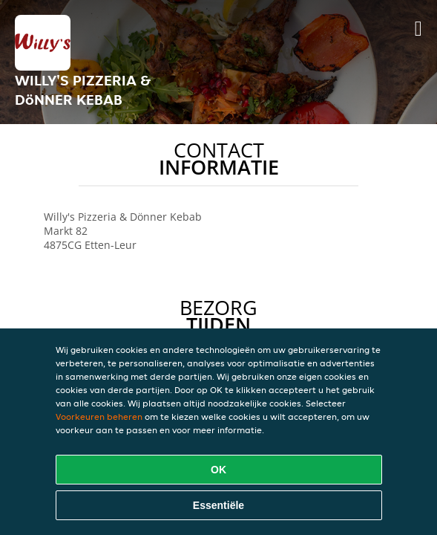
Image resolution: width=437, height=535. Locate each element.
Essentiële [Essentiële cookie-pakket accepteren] (218, 505)
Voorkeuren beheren (99, 416)
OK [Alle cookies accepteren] (218, 470)
